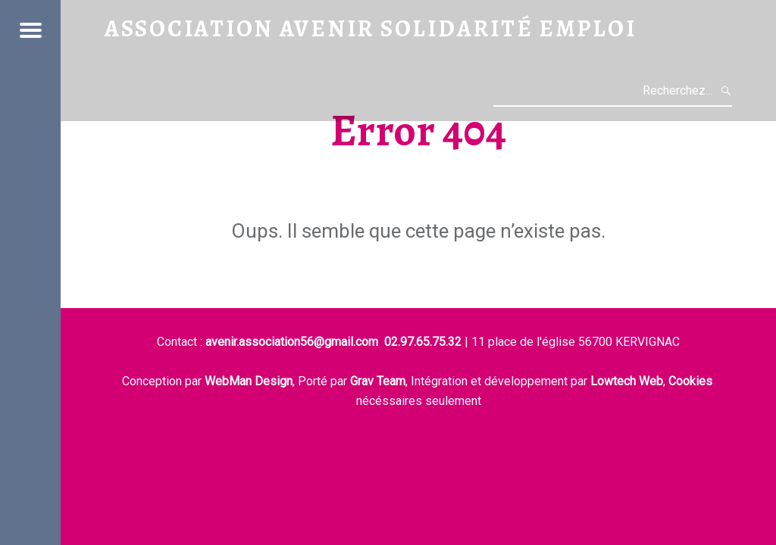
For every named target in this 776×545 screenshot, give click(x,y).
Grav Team (377, 381)
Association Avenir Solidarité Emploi (371, 28)
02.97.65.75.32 (423, 342)
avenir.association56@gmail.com (291, 342)
